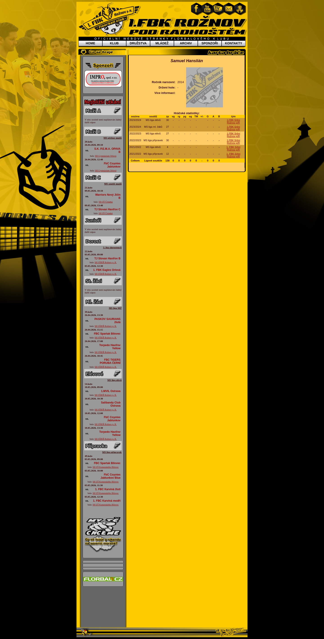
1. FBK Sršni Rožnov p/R (233, 148)
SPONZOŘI (209, 43)
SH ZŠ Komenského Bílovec (106, 467)
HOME (90, 43)
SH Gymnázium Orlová (105, 156)
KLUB (114, 43)
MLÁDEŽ (162, 43)
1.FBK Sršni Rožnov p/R (233, 121)
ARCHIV (186, 43)
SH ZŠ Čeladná (105, 202)
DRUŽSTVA (138, 43)
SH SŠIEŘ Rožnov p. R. (106, 262)
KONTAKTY (233, 43)
